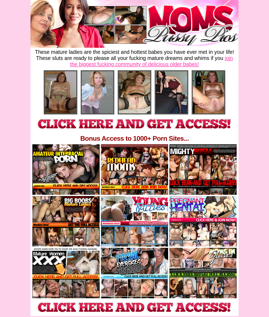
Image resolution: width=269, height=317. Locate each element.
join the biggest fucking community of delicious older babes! (151, 61)
